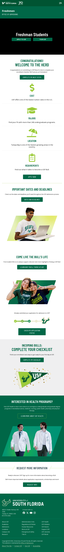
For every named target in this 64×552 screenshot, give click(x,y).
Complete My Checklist (32, 360)
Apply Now (32, 177)
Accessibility (36, 546)
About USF (5, 522)
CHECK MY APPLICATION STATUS (32, 331)
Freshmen (8, 11)
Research (5, 534)
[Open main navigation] (60, 3)
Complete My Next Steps (32, 77)
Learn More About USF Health (32, 416)
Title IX (24, 534)
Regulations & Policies (29, 524)
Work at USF (26, 529)
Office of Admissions (10, 14)
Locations (5, 529)
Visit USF (27, 546)
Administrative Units (28, 522)
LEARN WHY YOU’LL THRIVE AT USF (32, 267)
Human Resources (27, 527)
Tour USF (42, 39)
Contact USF (18, 546)
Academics (5, 524)
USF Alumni (45, 527)
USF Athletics (46, 524)
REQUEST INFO (32, 484)
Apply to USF (21, 39)
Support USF (46, 529)
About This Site (7, 546)
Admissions (5, 527)
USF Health (45, 522)
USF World (45, 534)
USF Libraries (46, 532)
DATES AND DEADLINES (32, 199)
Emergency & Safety (28, 532)
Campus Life (6, 532)
